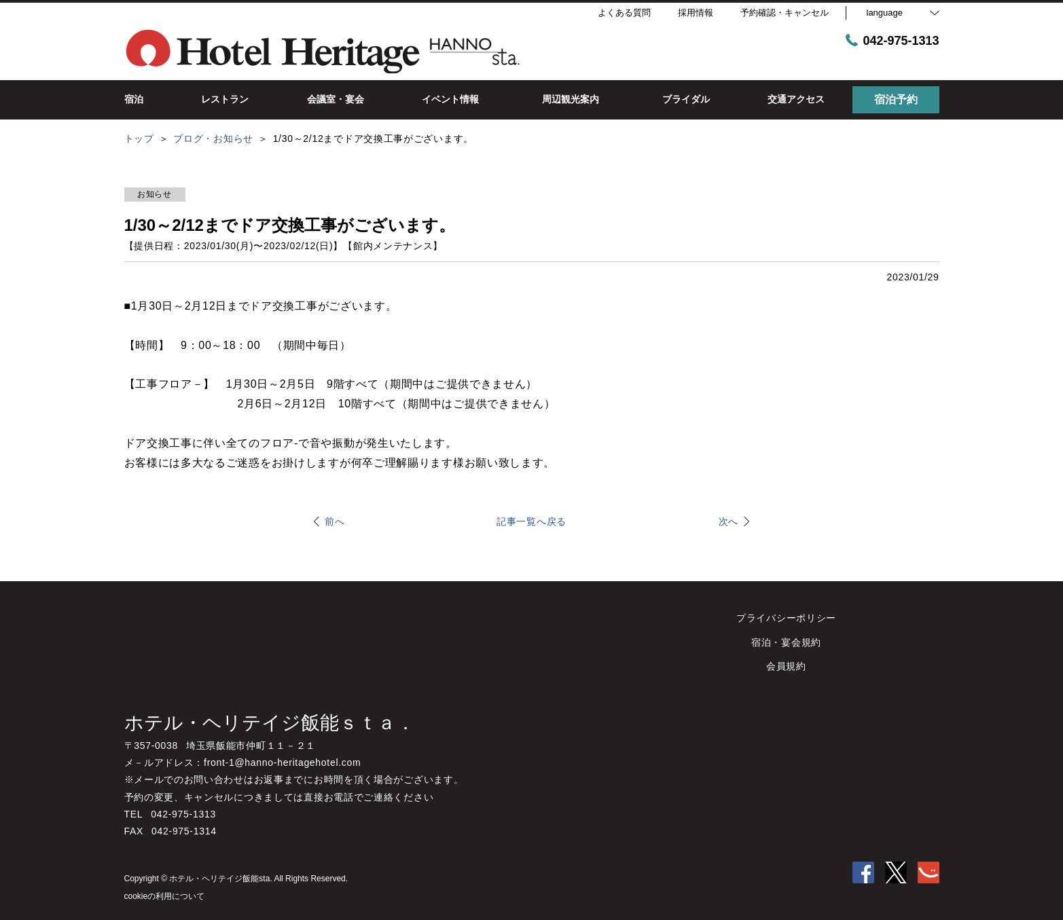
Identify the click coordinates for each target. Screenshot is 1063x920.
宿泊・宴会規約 (786, 642)
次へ (728, 521)
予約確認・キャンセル (784, 12)
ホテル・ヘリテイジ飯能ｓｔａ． (269, 722)
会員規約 (786, 666)
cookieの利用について (164, 896)
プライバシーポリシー (786, 617)
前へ (334, 521)
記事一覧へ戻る (531, 521)
